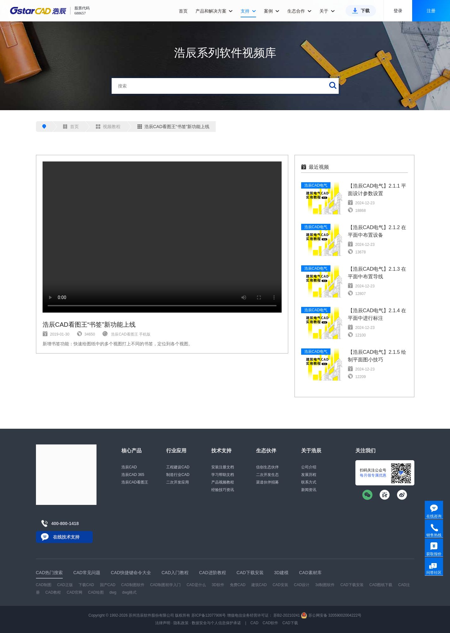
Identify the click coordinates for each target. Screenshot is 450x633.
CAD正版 (65, 585)
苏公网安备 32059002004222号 (331, 615)
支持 (248, 11)
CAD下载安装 (351, 585)
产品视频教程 (222, 482)
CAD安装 (280, 585)
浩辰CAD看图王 (134, 482)
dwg (112, 592)
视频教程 (108, 126)
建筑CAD (259, 585)
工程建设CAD (177, 467)
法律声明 (162, 623)
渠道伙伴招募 (267, 482)
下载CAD (86, 585)
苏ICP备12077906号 (208, 615)
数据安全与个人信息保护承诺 (216, 623)
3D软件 (218, 585)
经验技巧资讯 (222, 490)
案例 (271, 11)
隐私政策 (181, 623)
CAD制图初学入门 (165, 585)
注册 (431, 10)
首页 (183, 11)
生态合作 (299, 11)
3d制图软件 (325, 585)
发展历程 (308, 474)
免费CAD (237, 585)
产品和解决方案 (214, 11)
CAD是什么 (196, 585)
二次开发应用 (177, 482)
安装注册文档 (222, 467)
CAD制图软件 (132, 585)
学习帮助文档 (222, 474)
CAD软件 (270, 623)
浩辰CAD (129, 467)
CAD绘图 (95, 592)
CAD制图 (43, 585)
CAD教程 (53, 592)
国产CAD (107, 585)
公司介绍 (308, 467)
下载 (365, 10)
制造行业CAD (177, 474)
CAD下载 (290, 623)
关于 (327, 11)
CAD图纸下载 (380, 585)
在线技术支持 (66, 537)
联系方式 (308, 482)
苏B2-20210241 (286, 615)
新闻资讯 (308, 490)
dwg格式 (129, 592)
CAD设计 (301, 585)
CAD (254, 623)
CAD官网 (74, 592)
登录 (398, 10)
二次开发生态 (267, 474)
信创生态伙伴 (267, 467)
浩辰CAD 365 (132, 474)
